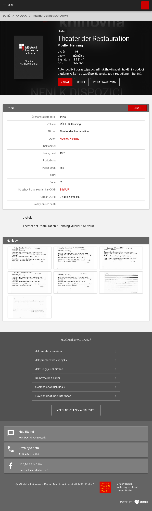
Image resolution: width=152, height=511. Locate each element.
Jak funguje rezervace (49, 369)
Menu (8, 5)
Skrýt (137, 108)
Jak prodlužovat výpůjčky (51, 360)
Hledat (144, 4)
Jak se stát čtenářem (48, 351)
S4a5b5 (64, 189)
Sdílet (81, 82)
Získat (65, 82)
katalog (21, 15)
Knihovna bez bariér (47, 378)
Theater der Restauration (50, 15)
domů (6, 15)
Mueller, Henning (70, 45)
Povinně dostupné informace (53, 396)
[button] (28, 57)
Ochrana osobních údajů (50, 387)
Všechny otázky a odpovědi (76, 410)
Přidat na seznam (104, 82)
